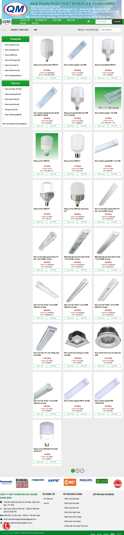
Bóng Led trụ (11, 110)
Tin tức (35, 23)
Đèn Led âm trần (12, 99)
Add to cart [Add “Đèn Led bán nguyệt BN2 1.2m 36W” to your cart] (101, 174)
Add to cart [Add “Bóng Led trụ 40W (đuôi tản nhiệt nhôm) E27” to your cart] (40, 462)
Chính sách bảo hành (71, 503)
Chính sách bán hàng (71, 499)
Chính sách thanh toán (72, 512)
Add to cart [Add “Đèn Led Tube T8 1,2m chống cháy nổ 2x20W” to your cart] (40, 366)
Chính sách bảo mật (71, 508)
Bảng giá (71, 20)
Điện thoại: (8, 509)
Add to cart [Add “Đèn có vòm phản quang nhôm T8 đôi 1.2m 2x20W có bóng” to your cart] (101, 222)
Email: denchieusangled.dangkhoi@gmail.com (20, 519)
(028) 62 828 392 (18, 509)
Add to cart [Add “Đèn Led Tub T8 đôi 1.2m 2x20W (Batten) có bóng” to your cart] (40, 318)
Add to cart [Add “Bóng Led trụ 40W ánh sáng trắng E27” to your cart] (70, 222)
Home (4, 30)
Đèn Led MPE (11, 55)
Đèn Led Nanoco (12, 45)
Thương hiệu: (47, 73)
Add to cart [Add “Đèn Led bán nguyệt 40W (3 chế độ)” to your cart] (70, 414)
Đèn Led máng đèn (13, 94)
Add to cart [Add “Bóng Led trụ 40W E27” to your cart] (40, 174)
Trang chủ (25, 20)
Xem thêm (53, 78)
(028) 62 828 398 (32, 509)
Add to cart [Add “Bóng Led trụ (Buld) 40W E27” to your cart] (101, 78)
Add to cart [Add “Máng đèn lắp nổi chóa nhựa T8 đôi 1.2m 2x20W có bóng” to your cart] (70, 270)
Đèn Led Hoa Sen (12, 70)
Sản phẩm (57, 20)
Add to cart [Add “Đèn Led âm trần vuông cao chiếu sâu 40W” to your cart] (70, 366)
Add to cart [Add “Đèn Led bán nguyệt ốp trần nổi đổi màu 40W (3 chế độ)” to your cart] (40, 126)
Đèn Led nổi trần (12, 104)
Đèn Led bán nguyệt (13, 115)
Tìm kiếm (117, 22)
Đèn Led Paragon (12, 60)
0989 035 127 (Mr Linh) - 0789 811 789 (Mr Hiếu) (22, 515)
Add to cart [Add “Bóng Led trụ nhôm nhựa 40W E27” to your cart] (40, 78)
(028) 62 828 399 (10, 512)
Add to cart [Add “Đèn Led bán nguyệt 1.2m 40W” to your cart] (70, 78)
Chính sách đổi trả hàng (72, 517)
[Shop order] (111, 30)
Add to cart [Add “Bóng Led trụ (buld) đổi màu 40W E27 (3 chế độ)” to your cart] (70, 126)
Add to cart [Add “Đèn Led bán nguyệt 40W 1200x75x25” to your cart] (101, 414)
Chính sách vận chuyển (72, 521)
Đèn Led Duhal (12, 50)
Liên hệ (23, 23)
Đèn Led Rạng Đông (13, 76)
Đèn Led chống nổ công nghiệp (15, 124)
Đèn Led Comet (11, 65)
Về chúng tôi (41, 20)
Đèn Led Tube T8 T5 (13, 89)
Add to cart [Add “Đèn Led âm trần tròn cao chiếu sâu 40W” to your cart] (101, 366)
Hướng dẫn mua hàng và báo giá (76, 526)
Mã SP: (47, 75)
